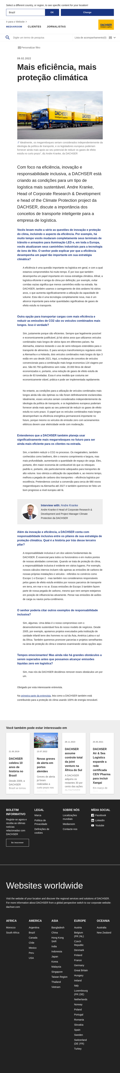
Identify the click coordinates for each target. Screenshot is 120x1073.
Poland (78, 1009)
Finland (78, 955)
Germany (79, 965)
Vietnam (55, 987)
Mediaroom (14, 26)
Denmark (79, 950)
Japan (54, 956)
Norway (78, 1004)
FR (76, 936)
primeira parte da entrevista (36, 695)
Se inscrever (17, 843)
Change (87, 12)
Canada (33, 937)
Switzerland (80, 1040)
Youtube (97, 825)
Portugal (78, 1014)
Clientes (35, 26)
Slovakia (78, 1024)
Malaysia (56, 966)
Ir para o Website (17, 21)
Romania (79, 1019)
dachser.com (13, 907)
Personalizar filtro (28, 47)
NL (81, 936)
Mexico (32, 947)
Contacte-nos (70, 829)
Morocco (11, 927)
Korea (54, 961)
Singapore (57, 971)
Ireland (78, 980)
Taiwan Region (59, 976)
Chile (31, 942)
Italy (76, 985)
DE (81, 994)
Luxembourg (81, 990)
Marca (38, 815)
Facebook (98, 815)
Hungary (78, 975)
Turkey (77, 1048)
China (54, 932)
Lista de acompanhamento (90, 38)
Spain (77, 1029)
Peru (31, 952)
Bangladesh (57, 927)
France (78, 960)
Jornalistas (57, 26)
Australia (101, 927)
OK (52, 12)
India (54, 946)
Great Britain (81, 970)
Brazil (32, 932)
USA (31, 958)
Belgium (78, 932)
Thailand (56, 982)
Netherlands (80, 999)
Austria (78, 927)
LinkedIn (98, 820)
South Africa (12, 932)
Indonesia (56, 951)
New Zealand (104, 932)
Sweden (78, 1034)
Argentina (34, 927)
